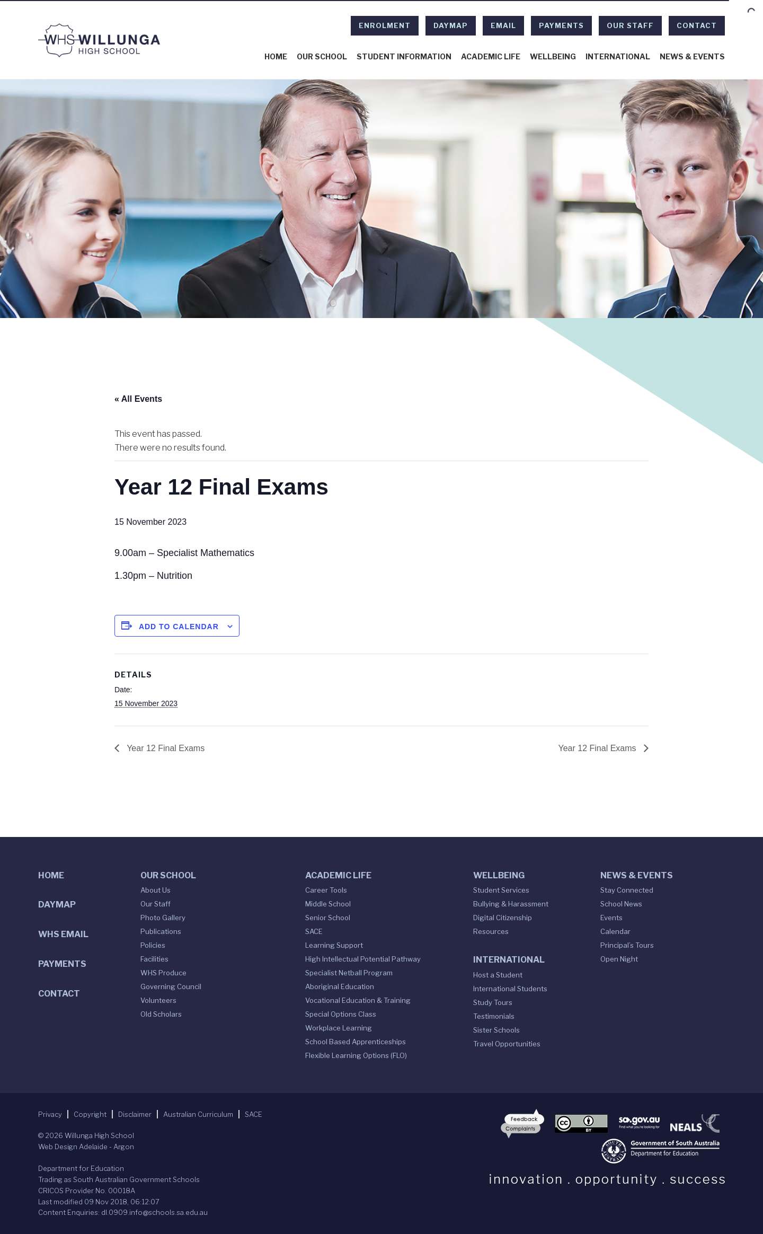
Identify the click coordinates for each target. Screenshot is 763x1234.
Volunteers (158, 1000)
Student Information (404, 56)
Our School (322, 56)
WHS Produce (163, 972)
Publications (160, 931)
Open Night (619, 959)
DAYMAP (450, 25)
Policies (152, 945)
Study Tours (492, 1002)
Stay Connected (626, 890)
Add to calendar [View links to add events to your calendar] (179, 626)
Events (611, 917)
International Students (510, 988)
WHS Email (63, 934)
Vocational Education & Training (358, 1000)
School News (621, 904)
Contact (697, 25)
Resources (491, 931)
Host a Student (497, 975)
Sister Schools (496, 1030)
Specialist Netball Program (349, 972)
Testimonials (493, 1016)
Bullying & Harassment (510, 904)
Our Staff (630, 25)
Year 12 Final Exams (165, 748)
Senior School (327, 917)
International (617, 56)
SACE (314, 931)
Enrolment (385, 25)
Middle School (328, 904)
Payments (561, 25)
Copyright (90, 1114)
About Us (155, 890)
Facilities (154, 959)
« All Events (138, 398)
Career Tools (326, 890)
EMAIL (503, 25)
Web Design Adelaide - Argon (86, 1146)
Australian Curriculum (198, 1114)
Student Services (501, 890)
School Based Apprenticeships (355, 1041)
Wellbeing (553, 56)
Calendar (615, 931)
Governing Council (170, 986)
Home (275, 56)
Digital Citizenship (502, 917)
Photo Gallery (162, 917)
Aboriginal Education (339, 986)
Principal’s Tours (627, 945)
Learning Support (334, 945)
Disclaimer (135, 1114)
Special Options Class (340, 1014)
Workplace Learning (338, 1028)
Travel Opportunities (506, 1043)
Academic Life (490, 56)
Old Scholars (161, 1014)
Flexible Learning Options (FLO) (356, 1055)
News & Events (692, 56)
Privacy (50, 1114)
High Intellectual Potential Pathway (363, 959)
